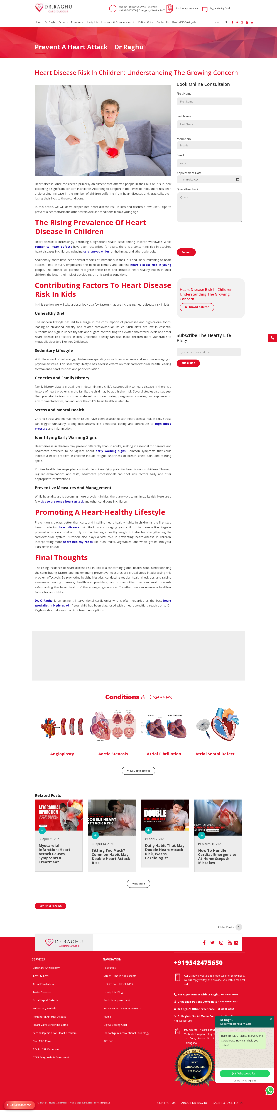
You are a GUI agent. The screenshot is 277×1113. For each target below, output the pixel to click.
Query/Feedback (209, 204)
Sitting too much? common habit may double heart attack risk (111, 857)
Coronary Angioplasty (46, 967)
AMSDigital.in (104, 1102)
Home (38, 22)
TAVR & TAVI (41, 976)
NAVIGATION (112, 959)
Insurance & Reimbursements (118, 22)
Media (107, 1016)
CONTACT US (166, 1103)
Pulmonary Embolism (46, 1008)
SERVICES (38, 959)
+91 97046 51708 (183, 1020)
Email (209, 160)
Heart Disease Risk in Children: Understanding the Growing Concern (136, 72)
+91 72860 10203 (228, 1001)
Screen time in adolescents (120, 976)
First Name (209, 98)
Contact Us (162, 22)
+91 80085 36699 (229, 994)
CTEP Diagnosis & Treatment (51, 1057)
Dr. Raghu (50, 22)
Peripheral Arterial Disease (49, 1016)
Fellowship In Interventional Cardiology (126, 1032)
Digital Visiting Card (115, 1024)
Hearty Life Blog (113, 992)
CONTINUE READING (51, 906)
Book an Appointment (117, 1000)
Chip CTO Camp (42, 1041)
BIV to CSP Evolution (46, 1049)
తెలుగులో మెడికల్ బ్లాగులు (185, 22)
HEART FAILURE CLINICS (118, 984)
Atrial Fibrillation (43, 984)
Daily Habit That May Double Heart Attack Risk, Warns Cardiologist (164, 852)
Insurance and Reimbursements (122, 1008)
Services (63, 22)
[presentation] (204, 246)
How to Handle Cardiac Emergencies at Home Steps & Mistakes (217, 857)
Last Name (209, 121)
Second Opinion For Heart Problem (55, 1032)
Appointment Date (209, 177)
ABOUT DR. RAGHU (194, 1103)
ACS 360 (108, 1041)
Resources (77, 22)
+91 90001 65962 (225, 1008)
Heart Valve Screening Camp (50, 1024)
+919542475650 (198, 962)
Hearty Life (92, 22)
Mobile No (209, 143)
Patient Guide (146, 22)
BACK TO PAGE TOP (226, 1103)
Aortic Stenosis (42, 992)
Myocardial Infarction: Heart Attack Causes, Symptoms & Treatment (54, 854)
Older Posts (226, 927)
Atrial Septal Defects (45, 1000)
